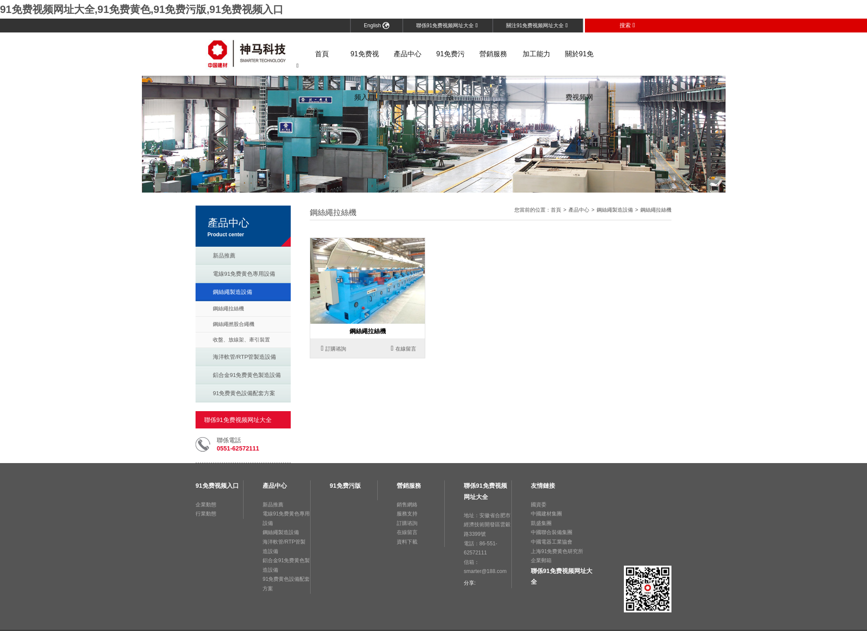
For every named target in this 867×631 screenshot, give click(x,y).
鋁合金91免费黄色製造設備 (247, 375)
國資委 (538, 505)
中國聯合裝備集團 (551, 532)
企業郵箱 (541, 560)
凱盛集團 (541, 523)
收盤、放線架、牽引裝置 (241, 340)
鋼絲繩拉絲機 (228, 309)
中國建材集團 (546, 514)
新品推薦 (224, 255)
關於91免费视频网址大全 (579, 63)
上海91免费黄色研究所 (557, 551)
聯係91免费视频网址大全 (447, 26)
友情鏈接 (543, 485)
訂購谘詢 (334, 348)
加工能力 (536, 54)
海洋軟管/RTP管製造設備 (244, 357)
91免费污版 (450, 63)
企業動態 (206, 505)
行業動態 (206, 514)
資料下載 (407, 542)
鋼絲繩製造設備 (232, 292)
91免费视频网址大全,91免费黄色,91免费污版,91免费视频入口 (141, 9)
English (376, 26)
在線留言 (404, 348)
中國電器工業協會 (551, 542)
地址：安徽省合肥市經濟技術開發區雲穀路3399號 (487, 524)
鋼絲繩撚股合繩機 (233, 324)
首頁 (322, 54)
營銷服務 (493, 54)
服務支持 (407, 514)
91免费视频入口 (364, 63)
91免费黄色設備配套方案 (244, 393)
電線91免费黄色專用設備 (244, 273)
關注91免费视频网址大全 (537, 26)
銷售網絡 (407, 505)
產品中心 (407, 54)
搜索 (627, 25)
